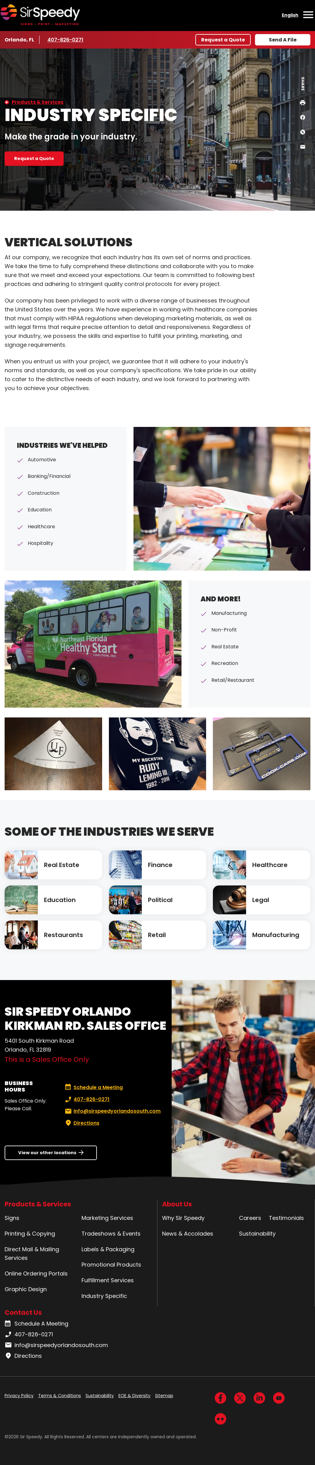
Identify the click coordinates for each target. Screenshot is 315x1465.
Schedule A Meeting (36, 1324)
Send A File (283, 39)
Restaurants (63, 935)
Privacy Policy (19, 1396)
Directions (81, 1123)
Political (160, 900)
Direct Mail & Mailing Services (32, 1253)
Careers (250, 1218)
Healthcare (270, 865)
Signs (12, 1218)
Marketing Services (107, 1218)
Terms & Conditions (59, 1396)
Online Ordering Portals (36, 1273)
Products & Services (37, 102)
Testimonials (286, 1218)
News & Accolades (187, 1233)
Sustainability (257, 1233)
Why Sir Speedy (183, 1218)
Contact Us (23, 1312)
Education (60, 900)
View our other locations (47, 1153)
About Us (177, 1204)
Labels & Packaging (108, 1249)
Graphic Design (26, 1289)
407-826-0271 (65, 39)
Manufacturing (275, 935)
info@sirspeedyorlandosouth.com (112, 1111)
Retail (157, 935)
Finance (160, 865)
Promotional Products (111, 1264)
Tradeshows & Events (111, 1233)
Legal (260, 900)
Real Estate (61, 865)
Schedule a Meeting (94, 1088)
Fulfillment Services (108, 1280)
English (290, 15)
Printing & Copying (30, 1233)
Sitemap (164, 1396)
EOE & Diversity (134, 1396)
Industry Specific (104, 1296)
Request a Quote (223, 39)
